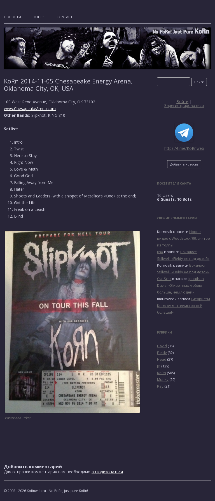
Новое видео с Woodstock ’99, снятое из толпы (183, 238)
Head (161, 359)
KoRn (161, 372)
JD (158, 366)
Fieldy (162, 352)
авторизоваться (107, 471)
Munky (163, 379)
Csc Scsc (164, 278)
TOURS (38, 17)
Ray (160, 386)
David (162, 345)
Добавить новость (184, 164)
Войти (182, 101)
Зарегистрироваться (184, 105)
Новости (12, 17)
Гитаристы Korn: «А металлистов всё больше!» (183, 305)
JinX (160, 251)
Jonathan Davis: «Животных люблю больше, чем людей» (180, 285)
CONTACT (65, 17)
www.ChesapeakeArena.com (30, 108)
